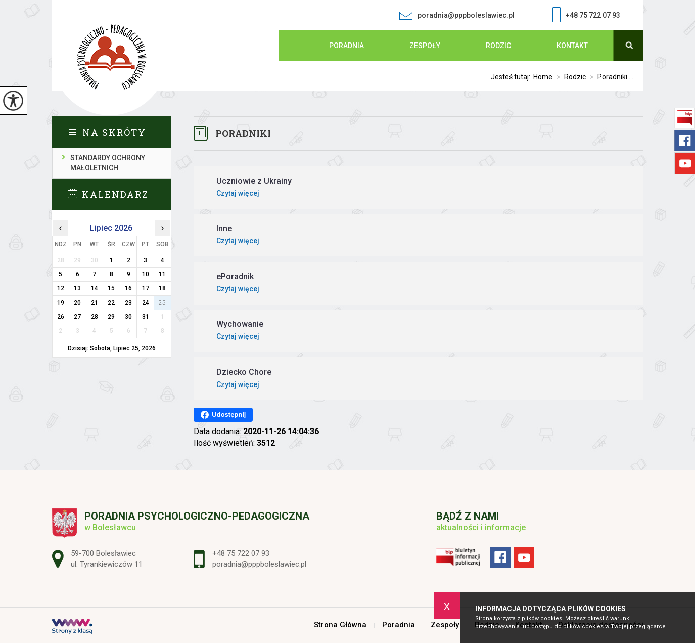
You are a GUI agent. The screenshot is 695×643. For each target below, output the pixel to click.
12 (60, 288)
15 (111, 288)
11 (162, 274)
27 (77, 316)
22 (111, 302)
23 (128, 302)
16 (128, 288)
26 (60, 316)
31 (145, 316)
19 (60, 302)
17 (145, 288)
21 (94, 302)
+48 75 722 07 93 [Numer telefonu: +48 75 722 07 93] (240, 553)
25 (162, 302)
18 (162, 288)
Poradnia (346, 45)
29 (111, 316)
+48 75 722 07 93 (586, 16)
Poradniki (243, 133)
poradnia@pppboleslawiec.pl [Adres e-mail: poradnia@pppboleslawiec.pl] (259, 564)
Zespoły (424, 45)
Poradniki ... (609, 76)
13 (77, 288)
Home (542, 76)
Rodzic (498, 45)
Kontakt (572, 45)
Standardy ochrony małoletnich (107, 163)
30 (128, 316)
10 (145, 274)
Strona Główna (299, 45)
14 (94, 288)
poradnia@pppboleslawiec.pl (457, 15)
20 (77, 302)
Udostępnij (223, 415)
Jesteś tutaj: (512, 76)
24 (145, 302)
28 (94, 316)
